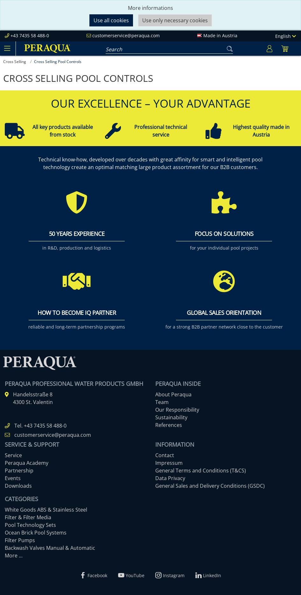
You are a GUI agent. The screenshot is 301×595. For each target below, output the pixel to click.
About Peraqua (173, 394)
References (168, 425)
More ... (14, 555)
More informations (150, 7)
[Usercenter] (269, 48)
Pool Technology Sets (30, 524)
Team (162, 402)
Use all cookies (111, 20)
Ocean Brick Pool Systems (35, 532)
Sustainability (171, 417)
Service (13, 455)
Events (13, 478)
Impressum (169, 462)
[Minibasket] (284, 48)
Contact (164, 455)
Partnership (19, 470)
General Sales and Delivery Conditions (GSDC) (210, 485)
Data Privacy (170, 478)
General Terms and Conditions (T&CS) (200, 470)
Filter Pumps (20, 540)
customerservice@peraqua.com (126, 35)
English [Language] (285, 36)
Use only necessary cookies (175, 20)
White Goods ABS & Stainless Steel (46, 509)
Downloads (18, 485)
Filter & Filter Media (28, 517)
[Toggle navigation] (7, 48)
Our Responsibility (177, 409)
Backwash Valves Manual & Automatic (50, 547)
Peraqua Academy (26, 462)
